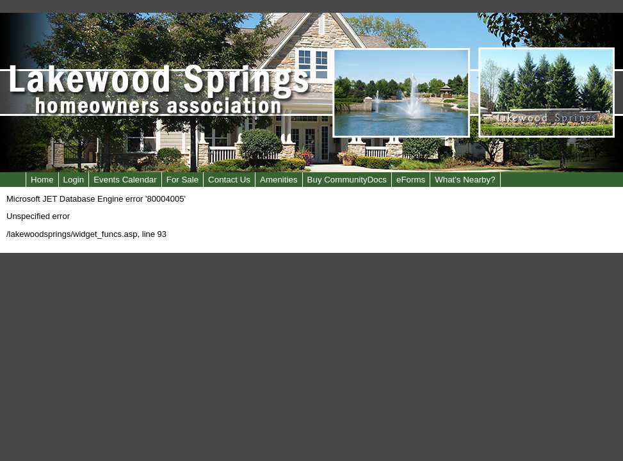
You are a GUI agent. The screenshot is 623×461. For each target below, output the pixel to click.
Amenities (279, 179)
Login (74, 179)
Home (42, 179)
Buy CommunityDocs (347, 179)
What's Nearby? (465, 179)
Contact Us (229, 179)
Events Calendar (125, 179)
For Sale (182, 179)
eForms (410, 179)
